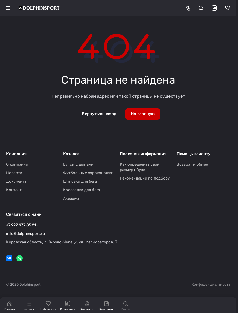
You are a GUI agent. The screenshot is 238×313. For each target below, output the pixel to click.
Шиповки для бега (80, 181)
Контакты (15, 189)
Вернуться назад (99, 113)
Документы (16, 181)
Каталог (71, 153)
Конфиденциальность (211, 284)
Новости (14, 173)
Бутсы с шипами (78, 164)
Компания (16, 153)
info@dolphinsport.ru (25, 233)
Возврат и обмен (192, 164)
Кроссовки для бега (81, 189)
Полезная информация (143, 153)
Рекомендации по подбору (145, 178)
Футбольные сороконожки (88, 173)
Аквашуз (71, 198)
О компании (17, 164)
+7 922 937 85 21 (21, 225)
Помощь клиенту (193, 153)
